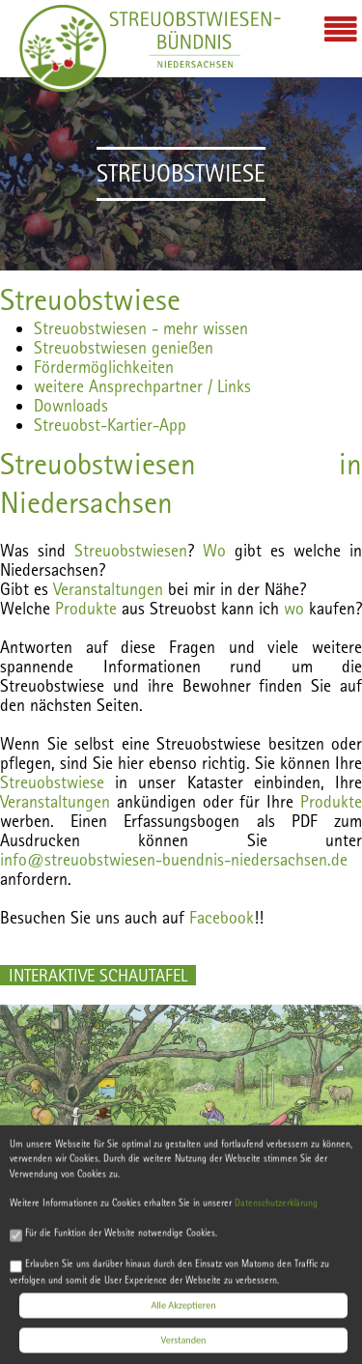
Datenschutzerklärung (276, 1211)
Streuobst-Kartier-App (110, 424)
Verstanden (184, 1347)
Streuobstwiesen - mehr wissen (141, 328)
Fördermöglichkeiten (104, 366)
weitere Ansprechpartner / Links (142, 386)
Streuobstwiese (90, 299)
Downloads (71, 405)
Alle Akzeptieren (183, 1312)
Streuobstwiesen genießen (123, 347)
